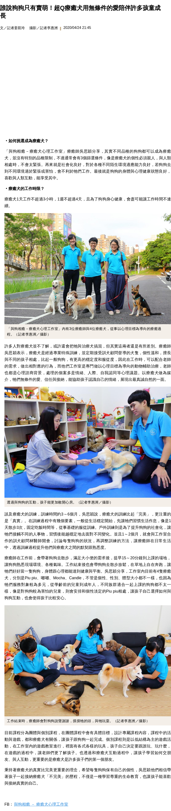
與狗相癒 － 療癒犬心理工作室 (41, 804)
